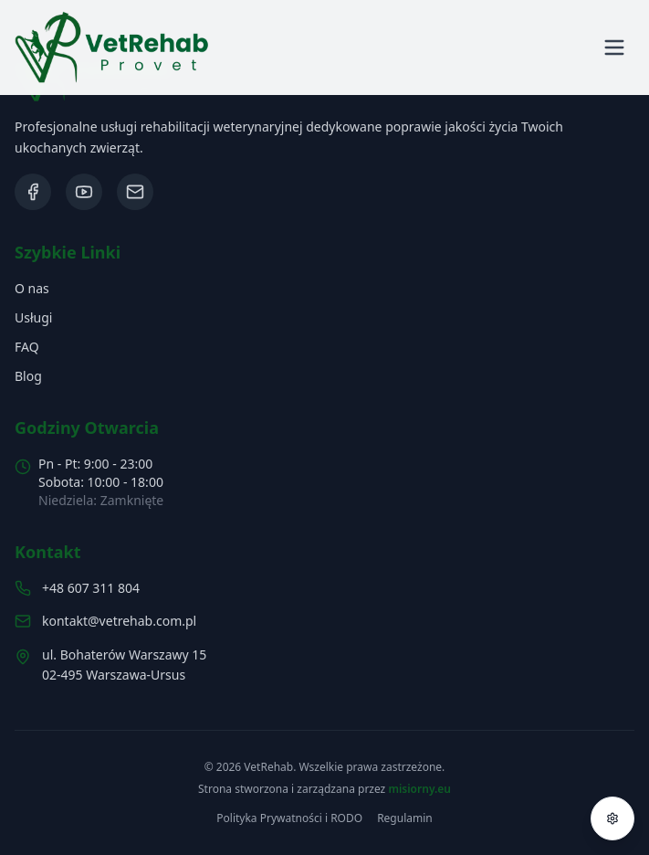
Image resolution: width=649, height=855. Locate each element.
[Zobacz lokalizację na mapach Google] (324, 666)
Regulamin (405, 818)
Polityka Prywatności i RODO (289, 818)
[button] (112, 47)
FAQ (27, 346)
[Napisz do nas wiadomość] (135, 192)
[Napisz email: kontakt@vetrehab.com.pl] (324, 621)
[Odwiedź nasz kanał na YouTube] (84, 192)
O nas (32, 288)
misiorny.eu (419, 789)
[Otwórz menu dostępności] (612, 818)
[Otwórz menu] (614, 47)
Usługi (33, 317)
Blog (28, 376)
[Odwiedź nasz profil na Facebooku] (33, 192)
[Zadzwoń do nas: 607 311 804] (324, 588)
